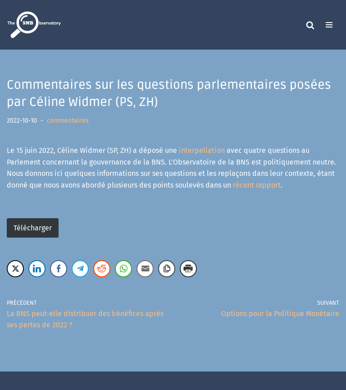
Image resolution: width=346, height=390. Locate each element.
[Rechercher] (310, 25)
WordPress (206, 380)
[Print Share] (188, 268)
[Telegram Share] (80, 268)
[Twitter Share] (15, 268)
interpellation (202, 150)
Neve (131, 380)
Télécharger (33, 228)
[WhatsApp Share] (123, 268)
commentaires (68, 120)
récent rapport (257, 185)
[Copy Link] (166, 268)
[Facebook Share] (58, 268)
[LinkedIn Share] (37, 268)
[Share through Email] (145, 268)
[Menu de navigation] (329, 25)
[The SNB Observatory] (34, 24)
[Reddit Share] (101, 268)
